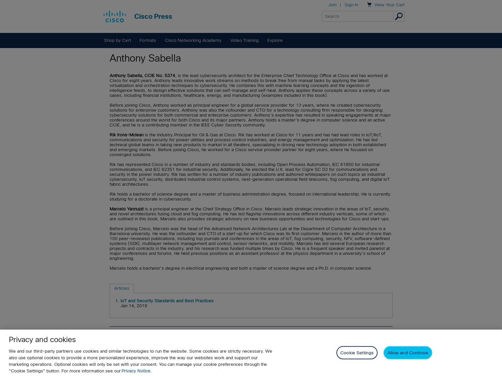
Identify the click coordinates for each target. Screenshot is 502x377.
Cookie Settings (357, 352)
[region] (251, 353)
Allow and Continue (407, 352)
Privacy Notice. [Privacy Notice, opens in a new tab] (136, 370)
